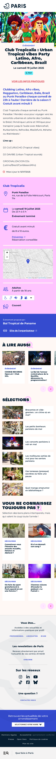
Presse (11, 739)
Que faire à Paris (24, 753)
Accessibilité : (37, 735)
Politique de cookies (39, 739)
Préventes (17, 237)
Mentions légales (9, 735)
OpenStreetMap (42, 278)
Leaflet (28, 278)
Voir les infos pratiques (28, 81)
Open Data (22, 739)
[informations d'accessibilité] (18, 297)
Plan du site (28, 744)
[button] (28, 261)
